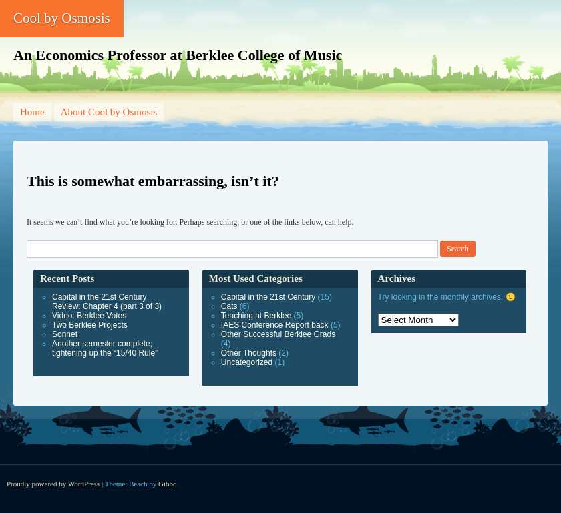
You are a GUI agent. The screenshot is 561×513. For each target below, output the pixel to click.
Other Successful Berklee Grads (278, 334)
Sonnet (64, 334)
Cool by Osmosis (61, 18)
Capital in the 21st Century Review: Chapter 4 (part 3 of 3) (107, 301)
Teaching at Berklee (256, 315)
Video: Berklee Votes (89, 315)
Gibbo (167, 484)
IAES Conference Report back (275, 325)
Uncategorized (246, 362)
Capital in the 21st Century (268, 297)
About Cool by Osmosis (109, 112)
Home (32, 112)
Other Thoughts (248, 353)
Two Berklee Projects (90, 325)
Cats (229, 306)
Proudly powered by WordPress (53, 484)
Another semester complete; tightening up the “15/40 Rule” (105, 348)
